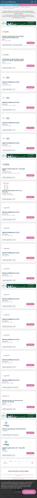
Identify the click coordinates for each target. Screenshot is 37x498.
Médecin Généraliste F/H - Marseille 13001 (13, 168)
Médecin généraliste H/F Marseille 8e (14, 426)
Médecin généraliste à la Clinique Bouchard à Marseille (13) (13, 37)
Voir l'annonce (31, 42)
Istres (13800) (5, 254)
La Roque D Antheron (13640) (9, 105)
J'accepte (29, 492)
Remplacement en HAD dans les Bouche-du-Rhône (12, 398)
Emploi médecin (16, 7)
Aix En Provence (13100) (8, 380)
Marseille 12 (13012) (6, 125)
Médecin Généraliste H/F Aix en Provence (12, 190)
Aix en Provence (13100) (8, 193)
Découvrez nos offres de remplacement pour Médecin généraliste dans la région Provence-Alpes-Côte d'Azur (18, 478)
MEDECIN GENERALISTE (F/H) (10, 102)
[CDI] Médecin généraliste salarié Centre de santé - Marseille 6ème (13, 59)
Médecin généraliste (25, 7)
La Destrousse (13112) (7, 234)
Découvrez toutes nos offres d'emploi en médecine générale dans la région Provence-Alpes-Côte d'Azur (18, 475)
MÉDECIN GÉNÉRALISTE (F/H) (10, 211)
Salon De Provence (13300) (8, 213)
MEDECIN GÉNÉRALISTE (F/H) (10, 82)
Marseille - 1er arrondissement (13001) (11, 172)
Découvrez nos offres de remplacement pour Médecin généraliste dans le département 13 (18, 472)
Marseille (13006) (6, 40)
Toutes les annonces (6, 7)
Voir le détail (18, 492)
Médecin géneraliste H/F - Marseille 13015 (13, 445)
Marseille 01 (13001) (7, 84)
